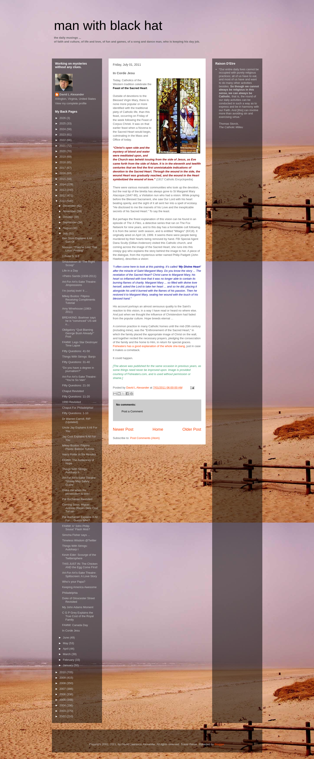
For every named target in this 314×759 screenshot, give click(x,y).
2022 (63, 140)
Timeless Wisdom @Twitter (79, 540)
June (66, 637)
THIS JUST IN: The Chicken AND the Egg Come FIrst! (79, 565)
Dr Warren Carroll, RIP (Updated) (76, 420)
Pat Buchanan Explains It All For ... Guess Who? (80, 518)
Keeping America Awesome (79, 587)
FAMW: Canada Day (75, 625)
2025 (63, 123)
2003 (63, 711)
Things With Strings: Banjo (79, 356)
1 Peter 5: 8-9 (70, 256)
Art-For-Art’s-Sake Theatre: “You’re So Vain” (79, 378)
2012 (63, 195)
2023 (63, 134)
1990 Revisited (71, 402)
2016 (63, 173)
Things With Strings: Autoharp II (74, 470)
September (70, 222)
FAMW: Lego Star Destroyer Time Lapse (79, 344)
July (66, 233)
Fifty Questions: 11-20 (76, 396)
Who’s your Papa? (73, 581)
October (68, 217)
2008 (63, 683)
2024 (63, 129)
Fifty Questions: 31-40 (76, 362)
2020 (63, 151)
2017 (63, 167)
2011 (63, 201)
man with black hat (108, 25)
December (70, 205)
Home (158, 429)
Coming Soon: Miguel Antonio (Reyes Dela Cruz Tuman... (80, 508)
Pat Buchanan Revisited (77, 499)
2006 (63, 694)
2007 (63, 688)
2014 (63, 184)
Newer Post (123, 429)
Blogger (219, 744)
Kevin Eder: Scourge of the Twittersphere (79, 556)
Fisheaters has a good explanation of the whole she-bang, (149, 346)
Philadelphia (70, 592)
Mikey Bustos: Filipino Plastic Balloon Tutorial (78, 447)
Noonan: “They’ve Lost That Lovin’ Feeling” (79, 249)
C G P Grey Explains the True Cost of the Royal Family (78, 616)
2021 (63, 145)
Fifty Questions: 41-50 (76, 351)
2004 (63, 705)
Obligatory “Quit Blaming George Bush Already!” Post (78, 333)
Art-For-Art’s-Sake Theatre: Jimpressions (79, 283)
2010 (63, 672)
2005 (63, 699)
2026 (63, 118)
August (67, 228)
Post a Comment (132, 411)
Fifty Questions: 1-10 (75, 413)
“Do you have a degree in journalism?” (78, 369)
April (66, 648)
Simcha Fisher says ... (76, 535)
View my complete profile (71, 103)
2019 (63, 156)
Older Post (192, 429)
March (67, 654)
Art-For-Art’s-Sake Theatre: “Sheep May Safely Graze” (79, 481)
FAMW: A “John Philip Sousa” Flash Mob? (76, 527)
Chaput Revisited (73, 391)
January (68, 665)
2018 (63, 162)
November (70, 211)
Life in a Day (70, 270)
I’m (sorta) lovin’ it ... (74, 290)
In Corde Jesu (71, 630)
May (66, 643)
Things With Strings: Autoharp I (74, 547)
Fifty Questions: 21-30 (76, 385)
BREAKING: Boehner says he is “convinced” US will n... (79, 321)
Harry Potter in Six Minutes (79, 454)
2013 (63, 189)
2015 (63, 179)
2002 (63, 716)
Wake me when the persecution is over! (76, 492)
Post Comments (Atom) (145, 438)
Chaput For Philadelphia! (77, 407)
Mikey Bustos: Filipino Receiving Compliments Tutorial (78, 299)
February (69, 659)
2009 (63, 677)
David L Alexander (72, 94)
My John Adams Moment (77, 607)
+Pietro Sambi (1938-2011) (79, 276)
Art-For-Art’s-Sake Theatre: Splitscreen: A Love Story (79, 574)
